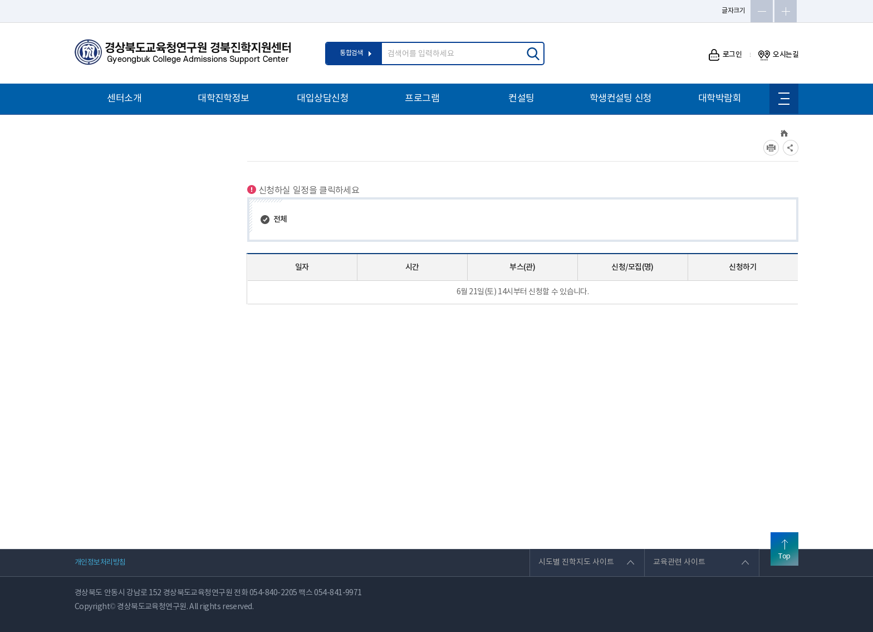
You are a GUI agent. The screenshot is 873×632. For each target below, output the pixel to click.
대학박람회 (719, 98)
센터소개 (124, 98)
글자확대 (785, 11)
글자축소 (762, 11)
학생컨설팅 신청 (621, 98)
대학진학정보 (223, 98)
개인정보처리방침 (100, 562)
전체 (280, 219)
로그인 (725, 55)
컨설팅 (521, 98)
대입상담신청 (323, 98)
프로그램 (422, 98)
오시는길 (778, 55)
